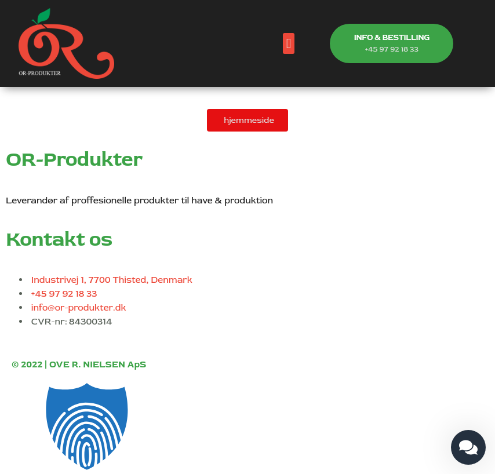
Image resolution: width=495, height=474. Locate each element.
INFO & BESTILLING (392, 37)
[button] (289, 43)
